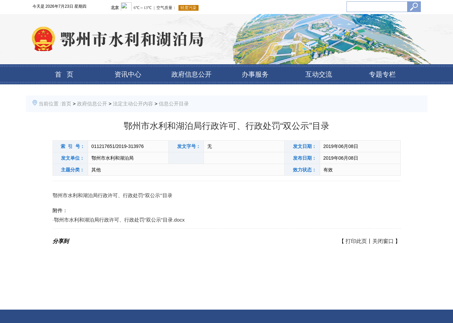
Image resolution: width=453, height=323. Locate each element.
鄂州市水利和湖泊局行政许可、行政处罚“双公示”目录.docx (119, 220)
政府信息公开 (191, 74)
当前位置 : (50, 103)
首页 (66, 103)
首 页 (64, 74)
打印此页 (356, 241)
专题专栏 (382, 74)
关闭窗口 (383, 241)
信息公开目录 (174, 103)
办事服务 (255, 74)
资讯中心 (128, 74)
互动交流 (318, 74)
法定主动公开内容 (133, 103)
